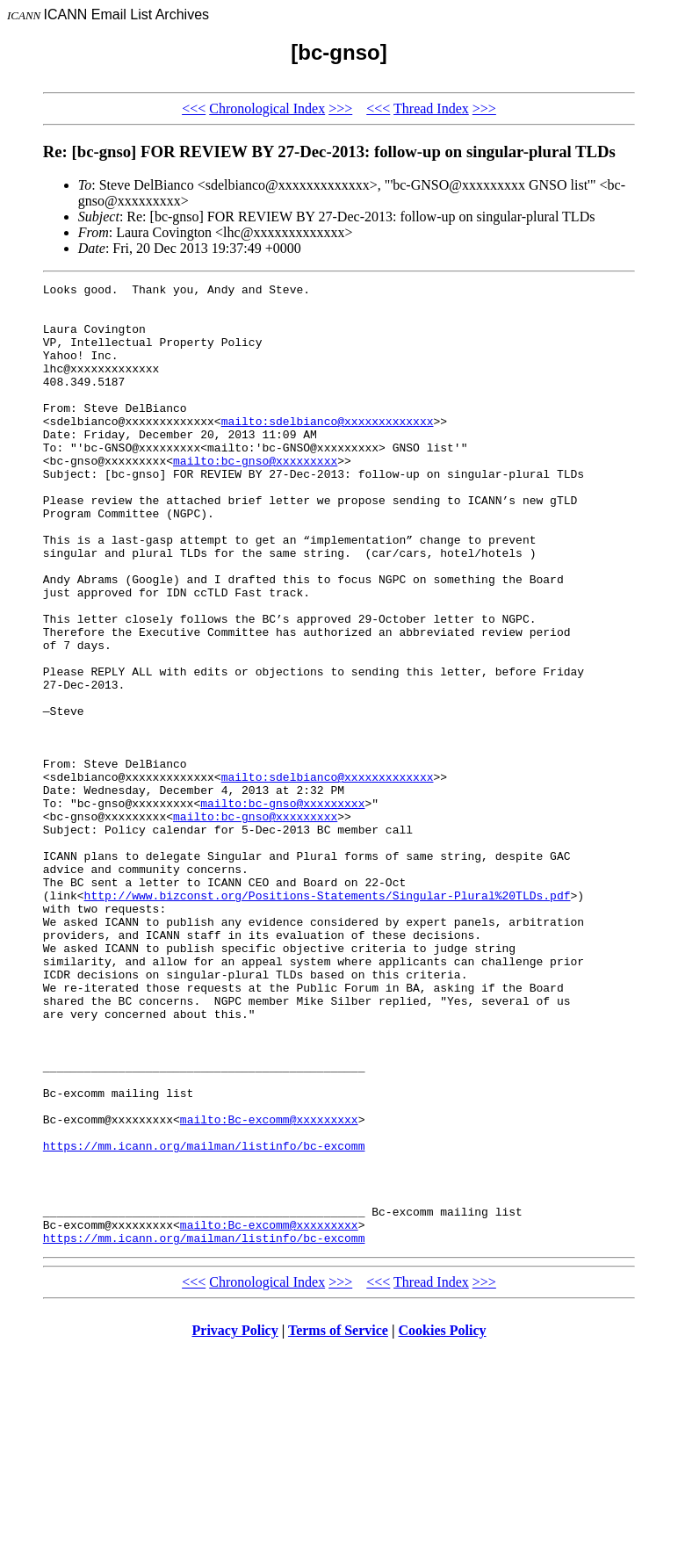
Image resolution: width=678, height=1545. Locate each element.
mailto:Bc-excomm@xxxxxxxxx (269, 1288)
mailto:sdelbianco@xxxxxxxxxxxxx (327, 450)
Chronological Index (267, 108)
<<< (194, 108)
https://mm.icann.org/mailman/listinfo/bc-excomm (204, 1319)
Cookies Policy (443, 1522)
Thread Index (431, 108)
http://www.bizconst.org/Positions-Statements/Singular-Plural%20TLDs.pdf (327, 1019)
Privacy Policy (235, 1522)
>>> (340, 108)
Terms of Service (338, 1522)
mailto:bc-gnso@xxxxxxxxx (255, 497)
